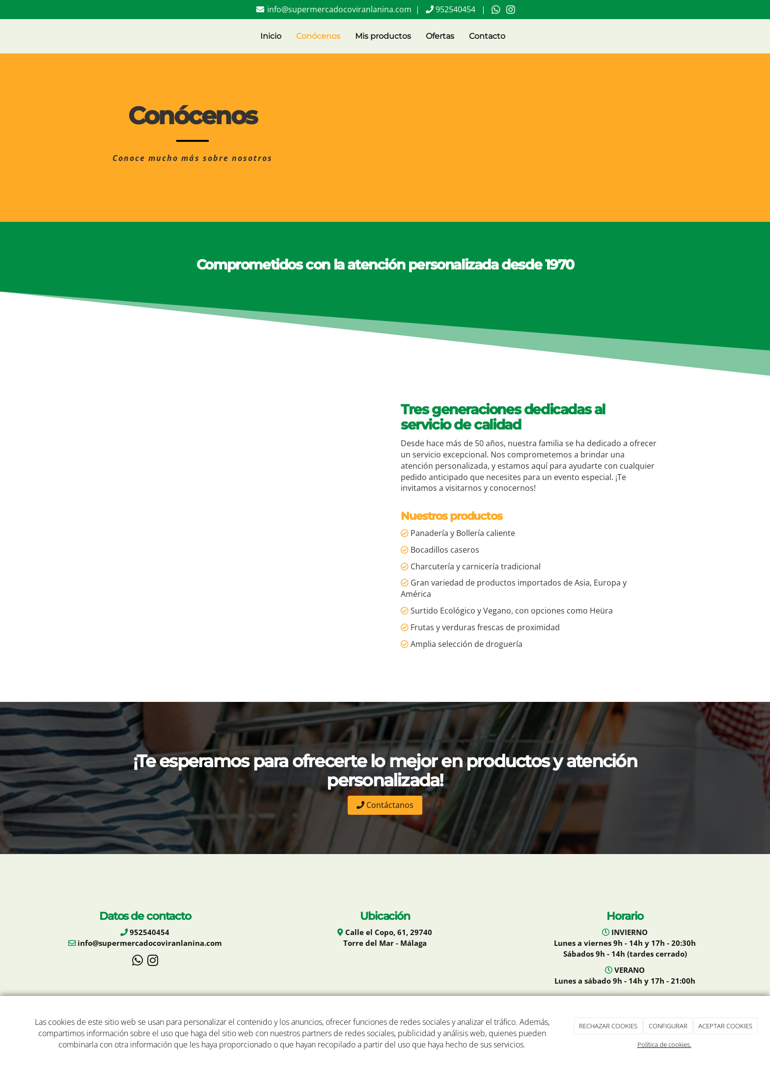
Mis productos (383, 36)
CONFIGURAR (668, 1025)
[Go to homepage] (103, 36)
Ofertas (440, 36)
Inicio (270, 36)
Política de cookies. (664, 1044)
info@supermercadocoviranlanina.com (338, 9)
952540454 (454, 9)
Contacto (487, 36)
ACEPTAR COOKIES (725, 1025)
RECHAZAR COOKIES (608, 1025)
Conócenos (318, 36)
